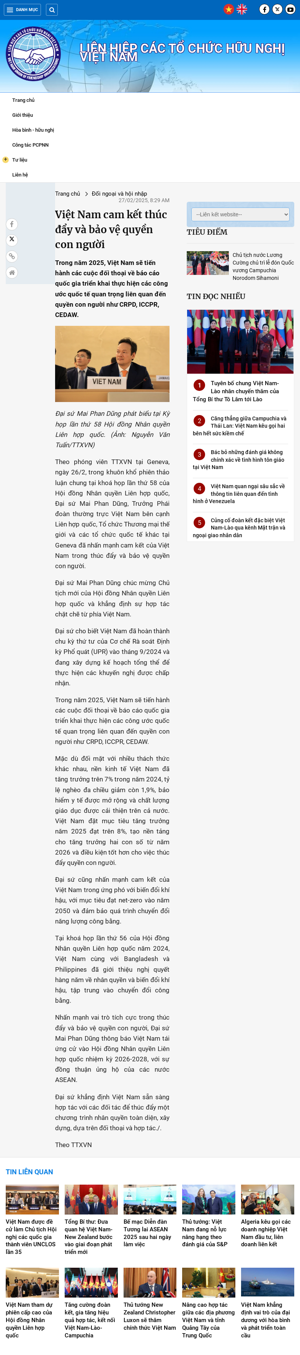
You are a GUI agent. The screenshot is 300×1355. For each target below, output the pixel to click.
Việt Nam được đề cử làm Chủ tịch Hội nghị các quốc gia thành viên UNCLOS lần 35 (31, 1170)
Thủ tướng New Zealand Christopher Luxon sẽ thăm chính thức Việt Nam (150, 1250)
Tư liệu (14, 159)
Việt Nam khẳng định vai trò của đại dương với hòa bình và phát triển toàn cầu (265, 1254)
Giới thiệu (22, 115)
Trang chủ (23, 100)
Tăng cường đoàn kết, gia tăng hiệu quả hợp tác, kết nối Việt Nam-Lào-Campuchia (90, 1254)
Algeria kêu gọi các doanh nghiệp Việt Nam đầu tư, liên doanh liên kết (266, 1167)
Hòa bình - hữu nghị (33, 130)
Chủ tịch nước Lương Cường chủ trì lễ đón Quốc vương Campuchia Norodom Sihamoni (251, 262)
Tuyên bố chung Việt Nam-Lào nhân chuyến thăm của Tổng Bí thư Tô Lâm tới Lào (226, 398)
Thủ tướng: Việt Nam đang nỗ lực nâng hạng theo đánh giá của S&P (205, 1167)
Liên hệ (20, 175)
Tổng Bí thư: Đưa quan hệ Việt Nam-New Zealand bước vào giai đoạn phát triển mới (88, 1170)
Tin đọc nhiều (193, 288)
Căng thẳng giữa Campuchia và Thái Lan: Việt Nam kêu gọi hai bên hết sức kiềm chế (229, 433)
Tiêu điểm (184, 232)
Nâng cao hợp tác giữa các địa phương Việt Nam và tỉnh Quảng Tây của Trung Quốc (208, 1254)
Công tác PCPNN (30, 145)
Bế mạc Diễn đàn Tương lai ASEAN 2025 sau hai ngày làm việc (147, 1167)
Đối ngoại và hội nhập (87, 194)
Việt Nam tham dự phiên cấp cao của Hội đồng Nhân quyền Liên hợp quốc (29, 1254)
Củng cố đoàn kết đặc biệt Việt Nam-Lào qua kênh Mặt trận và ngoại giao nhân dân (228, 520)
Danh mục (22, 9)
